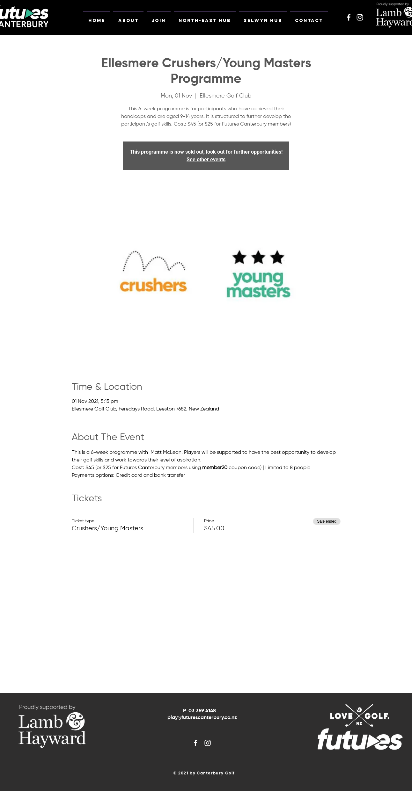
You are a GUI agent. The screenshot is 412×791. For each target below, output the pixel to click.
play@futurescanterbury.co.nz (202, 717)
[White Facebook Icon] (348, 17)
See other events (206, 159)
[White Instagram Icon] (360, 17)
